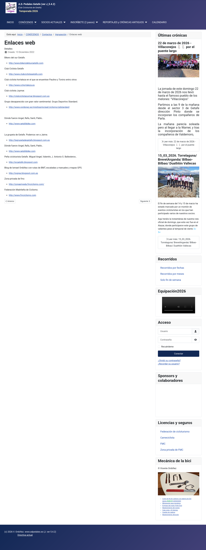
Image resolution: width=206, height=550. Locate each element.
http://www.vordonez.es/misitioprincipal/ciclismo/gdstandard (39, 107)
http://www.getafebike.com (22, 123)
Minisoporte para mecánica (171, 503)
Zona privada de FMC (171, 449)
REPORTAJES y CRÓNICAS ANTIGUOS (123, 22)
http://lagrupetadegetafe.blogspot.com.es (29, 140)
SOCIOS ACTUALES (51, 22)
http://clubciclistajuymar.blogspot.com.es (29, 96)
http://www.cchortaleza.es (22, 85)
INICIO (10, 22)
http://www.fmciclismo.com (22, 195)
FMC (162, 443)
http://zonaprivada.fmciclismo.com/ (26, 184)
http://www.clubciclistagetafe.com (26, 74)
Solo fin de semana (170, 280)
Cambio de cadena (168, 512)
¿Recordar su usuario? (169, 364)
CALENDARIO (159, 22)
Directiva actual (25, 535)
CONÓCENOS (26, 22)
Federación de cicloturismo (175, 431)
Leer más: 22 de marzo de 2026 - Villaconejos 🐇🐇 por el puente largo (179, 144)
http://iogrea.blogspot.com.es (23, 173)
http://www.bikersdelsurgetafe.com (26, 63)
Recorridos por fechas (172, 267)
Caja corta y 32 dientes (170, 510)
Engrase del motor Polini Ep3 (172, 505)
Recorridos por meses (172, 274)
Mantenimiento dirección (170, 514)
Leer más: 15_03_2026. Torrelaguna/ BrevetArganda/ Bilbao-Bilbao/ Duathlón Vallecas (178, 242)
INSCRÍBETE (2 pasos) (82, 22)
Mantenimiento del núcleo (171, 508)
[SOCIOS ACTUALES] (64, 22)
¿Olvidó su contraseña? (169, 360)
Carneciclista (167, 437)
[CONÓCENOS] (35, 22)
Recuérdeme (167, 346)
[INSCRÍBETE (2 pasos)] (96, 22)
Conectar (178, 353)
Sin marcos (178, 400)
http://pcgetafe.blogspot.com (23, 162)
